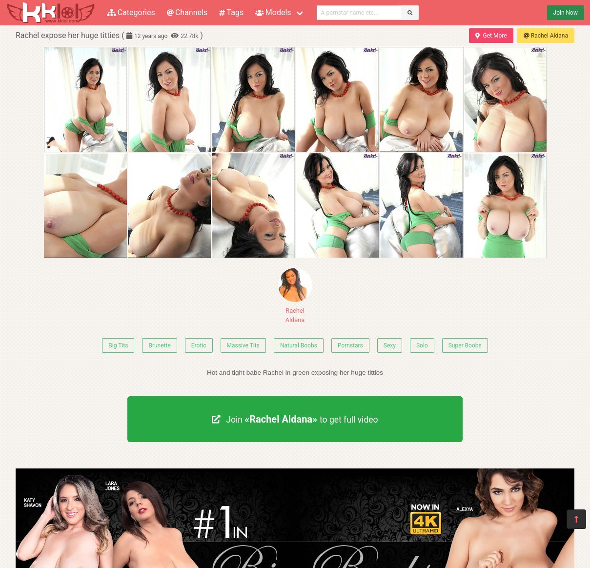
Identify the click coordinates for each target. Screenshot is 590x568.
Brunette (159, 345)
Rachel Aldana (546, 35)
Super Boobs (465, 345)
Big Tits (118, 345)
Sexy (390, 345)
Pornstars (350, 345)
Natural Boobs (298, 345)
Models (273, 12)
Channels (187, 12)
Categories (131, 12)
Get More (491, 35)
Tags (231, 12)
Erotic (198, 345)
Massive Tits (243, 345)
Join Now (565, 12)
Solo (422, 345)
